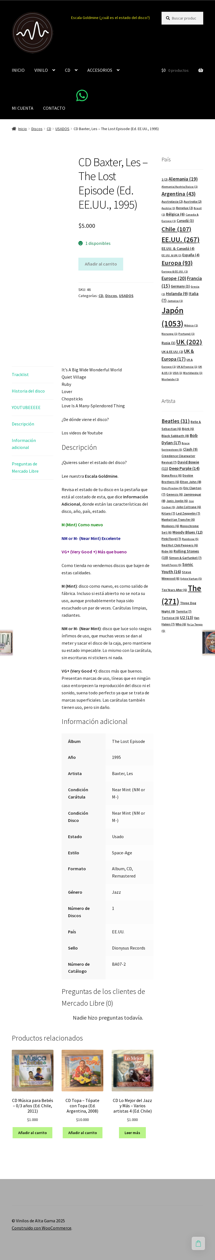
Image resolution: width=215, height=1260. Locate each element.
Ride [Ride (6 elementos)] (167, 551)
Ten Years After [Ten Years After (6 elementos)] (174, 590)
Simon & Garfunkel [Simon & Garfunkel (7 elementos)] (185, 558)
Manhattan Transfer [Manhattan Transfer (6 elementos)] (178, 520)
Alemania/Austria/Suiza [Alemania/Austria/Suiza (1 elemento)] (180, 186)
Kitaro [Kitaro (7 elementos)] (168, 513)
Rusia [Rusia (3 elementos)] (168, 343)
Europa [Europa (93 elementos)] (177, 263)
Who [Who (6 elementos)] (181, 624)
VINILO (41, 70)
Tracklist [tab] (20, 374)
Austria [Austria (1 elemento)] (168, 208)
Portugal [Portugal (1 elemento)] (186, 334)
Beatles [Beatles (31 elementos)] (176, 421)
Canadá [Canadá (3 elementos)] (185, 220)
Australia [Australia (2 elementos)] (193, 201)
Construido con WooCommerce (41, 1228)
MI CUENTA (22, 108)
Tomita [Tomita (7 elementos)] (183, 611)
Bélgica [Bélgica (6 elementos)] (175, 214)
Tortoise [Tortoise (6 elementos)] (170, 618)
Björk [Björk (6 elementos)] (188, 429)
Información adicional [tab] (24, 443)
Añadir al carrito (101, 264)
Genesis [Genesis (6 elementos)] (174, 494)
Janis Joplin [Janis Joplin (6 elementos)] (177, 501)
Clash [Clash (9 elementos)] (190, 449)
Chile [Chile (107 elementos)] (176, 229)
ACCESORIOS (99, 70)
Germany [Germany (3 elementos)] (180, 286)
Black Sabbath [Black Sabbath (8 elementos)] (175, 436)
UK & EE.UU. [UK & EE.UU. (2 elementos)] (172, 352)
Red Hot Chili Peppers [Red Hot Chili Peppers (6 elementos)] (180, 545)
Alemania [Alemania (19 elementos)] (183, 179)
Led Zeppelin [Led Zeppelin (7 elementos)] (188, 513)
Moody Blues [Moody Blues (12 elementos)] (187, 532)
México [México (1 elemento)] (191, 325)
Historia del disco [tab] (28, 391)
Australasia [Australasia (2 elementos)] (172, 201)
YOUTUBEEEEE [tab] (26, 407)
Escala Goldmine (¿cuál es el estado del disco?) (110, 17)
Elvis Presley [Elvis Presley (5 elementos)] (172, 488)
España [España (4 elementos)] (191, 255)
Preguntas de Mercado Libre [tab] (25, 467)
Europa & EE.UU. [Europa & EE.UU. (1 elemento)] (175, 271)
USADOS (62, 128)
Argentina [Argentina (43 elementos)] (179, 193)
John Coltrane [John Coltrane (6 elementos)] (188, 507)
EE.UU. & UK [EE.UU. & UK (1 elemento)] (171, 255)
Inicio (22, 128)
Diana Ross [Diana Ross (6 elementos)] (172, 475)
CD (67, 70)
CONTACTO (54, 108)
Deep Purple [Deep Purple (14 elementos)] (184, 468)
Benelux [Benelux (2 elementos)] (184, 208)
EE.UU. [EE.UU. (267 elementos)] (181, 239)
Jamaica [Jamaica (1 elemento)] (175, 301)
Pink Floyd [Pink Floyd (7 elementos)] (171, 539)
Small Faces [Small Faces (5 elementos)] (171, 565)
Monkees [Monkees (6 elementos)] (170, 526)
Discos (37, 128)
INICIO (18, 70)
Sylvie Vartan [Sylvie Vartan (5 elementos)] (191, 578)
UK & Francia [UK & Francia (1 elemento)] (187, 367)
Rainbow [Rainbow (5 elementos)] (190, 539)
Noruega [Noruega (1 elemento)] (169, 334)
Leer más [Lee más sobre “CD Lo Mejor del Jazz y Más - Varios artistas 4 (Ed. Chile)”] (132, 1132)
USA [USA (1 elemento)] (177, 373)
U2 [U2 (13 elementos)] (186, 617)
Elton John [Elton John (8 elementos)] (190, 482)
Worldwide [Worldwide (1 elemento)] (192, 373)
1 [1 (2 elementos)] (165, 179)
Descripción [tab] (23, 424)
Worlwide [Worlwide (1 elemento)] (170, 379)
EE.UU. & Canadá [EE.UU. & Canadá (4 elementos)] (178, 248)
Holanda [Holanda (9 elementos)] (177, 293)
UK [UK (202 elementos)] (189, 342)
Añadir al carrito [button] (32, 1132)
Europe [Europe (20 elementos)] (174, 278)
